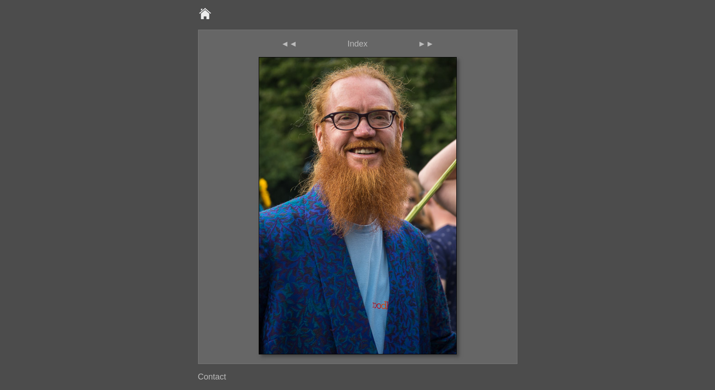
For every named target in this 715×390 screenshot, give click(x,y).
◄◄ (289, 43)
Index (357, 43)
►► (426, 43)
